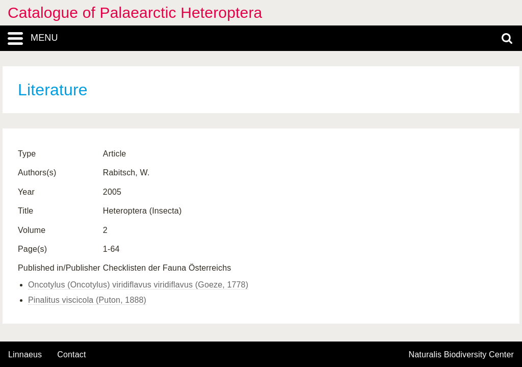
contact (71, 354)
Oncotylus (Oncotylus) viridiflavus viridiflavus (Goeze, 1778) (138, 284)
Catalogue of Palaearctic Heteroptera (135, 12)
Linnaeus (25, 355)
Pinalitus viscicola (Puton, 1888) (87, 300)
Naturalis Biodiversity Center (461, 355)
